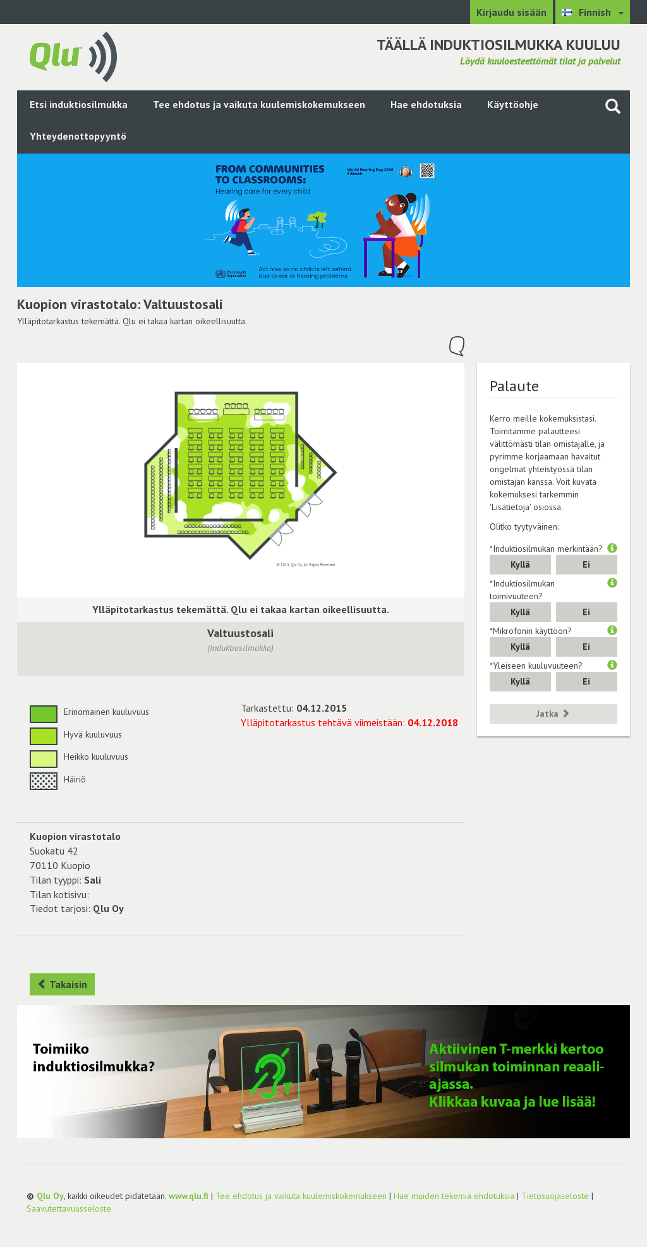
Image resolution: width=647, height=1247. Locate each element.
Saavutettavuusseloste (69, 1208)
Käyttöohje (512, 104)
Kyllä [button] (520, 564)
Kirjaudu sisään (511, 12)
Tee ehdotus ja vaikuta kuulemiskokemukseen (259, 104)
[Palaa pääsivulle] (73, 55)
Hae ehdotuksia (426, 104)
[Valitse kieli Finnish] (592, 12)
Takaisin (62, 984)
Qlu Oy (50, 1195)
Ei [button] (586, 564)
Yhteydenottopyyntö (78, 136)
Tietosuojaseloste (555, 1195)
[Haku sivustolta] (613, 105)
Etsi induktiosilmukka (79, 104)
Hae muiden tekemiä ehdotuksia (454, 1195)
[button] (612, 548)
